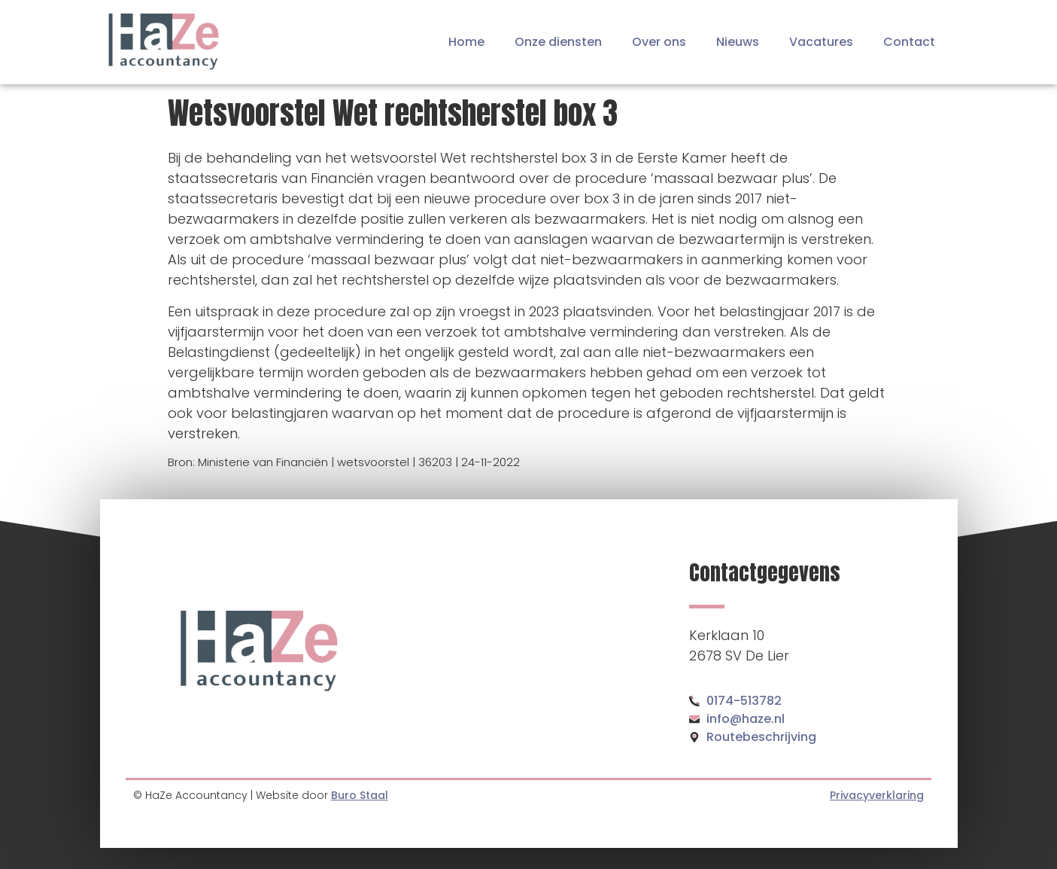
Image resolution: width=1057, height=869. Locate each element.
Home (466, 41)
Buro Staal (359, 795)
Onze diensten (558, 41)
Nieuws (737, 41)
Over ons (659, 41)
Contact (909, 41)
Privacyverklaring (877, 795)
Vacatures (821, 41)
